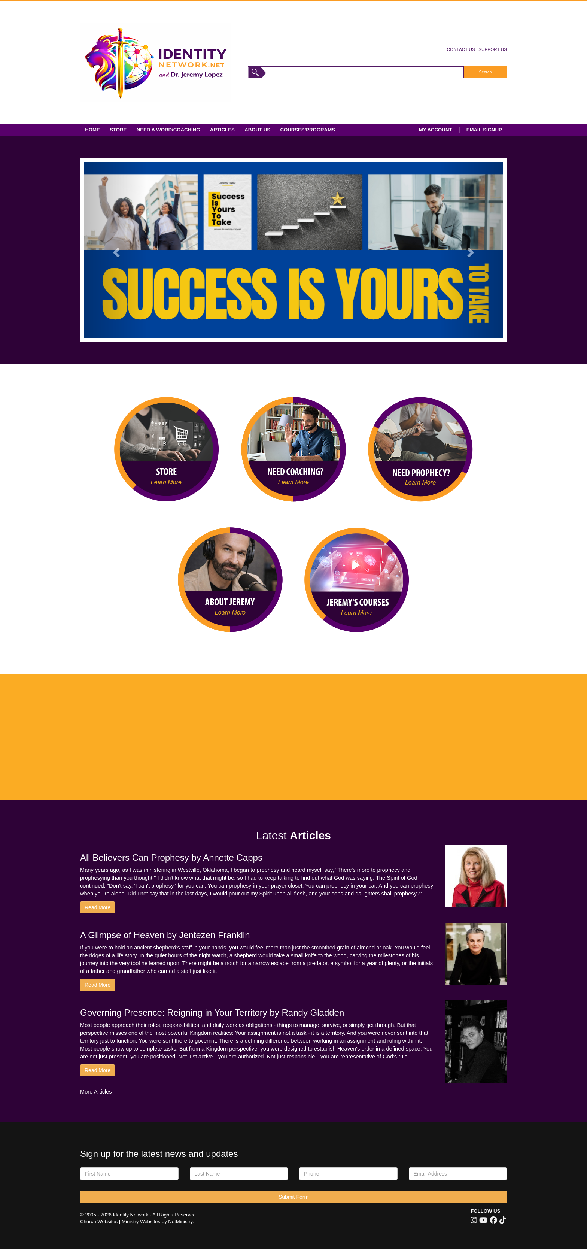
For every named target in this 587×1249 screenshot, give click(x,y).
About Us (257, 130)
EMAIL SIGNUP (484, 130)
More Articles (96, 1092)
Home (92, 130)
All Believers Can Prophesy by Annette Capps (171, 857)
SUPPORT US (492, 49)
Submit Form (293, 1197)
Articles (222, 130)
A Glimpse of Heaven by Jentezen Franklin (165, 935)
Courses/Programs (307, 130)
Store (118, 130)
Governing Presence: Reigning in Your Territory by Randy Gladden (212, 1012)
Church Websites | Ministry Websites (121, 1221)
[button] (115, 250)
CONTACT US (461, 49)
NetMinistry (180, 1221)
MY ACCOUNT (435, 130)
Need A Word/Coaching (168, 130)
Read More (97, 907)
